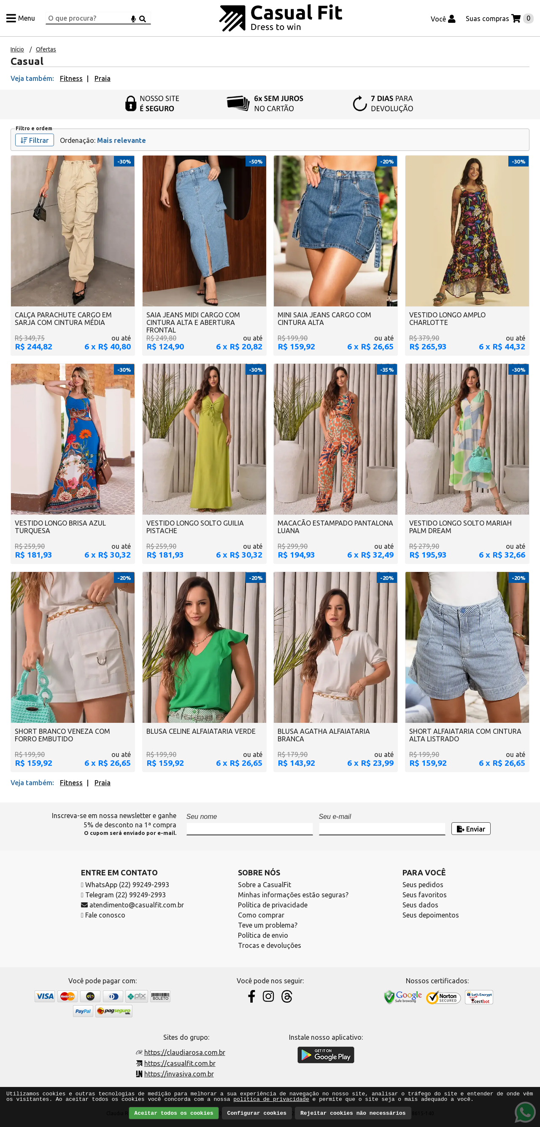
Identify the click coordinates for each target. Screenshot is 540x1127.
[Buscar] (142, 18)
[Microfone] (133, 18)
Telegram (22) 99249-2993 (123, 895)
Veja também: (32, 78)
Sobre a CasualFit (264, 884)
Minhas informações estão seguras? (293, 895)
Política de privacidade (273, 905)
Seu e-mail (335, 816)
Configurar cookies (256, 1113)
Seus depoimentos (430, 915)
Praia (102, 78)
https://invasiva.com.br (179, 1074)
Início (17, 49)
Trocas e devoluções (269, 945)
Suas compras (487, 18)
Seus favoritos (424, 895)
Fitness (71, 78)
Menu (26, 18)
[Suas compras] (500, 18)
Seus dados (420, 905)
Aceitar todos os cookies (173, 1113)
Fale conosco (103, 915)
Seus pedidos (422, 884)
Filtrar (35, 140)
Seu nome (201, 816)
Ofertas (46, 49)
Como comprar (261, 915)
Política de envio (263, 935)
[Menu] (20, 18)
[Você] (443, 18)
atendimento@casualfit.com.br (132, 905)
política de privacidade (271, 1099)
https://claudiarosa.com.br (184, 1052)
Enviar (471, 829)
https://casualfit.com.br (180, 1063)
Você (438, 19)
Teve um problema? (267, 925)
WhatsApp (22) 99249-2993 (125, 884)
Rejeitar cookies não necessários (353, 1113)
